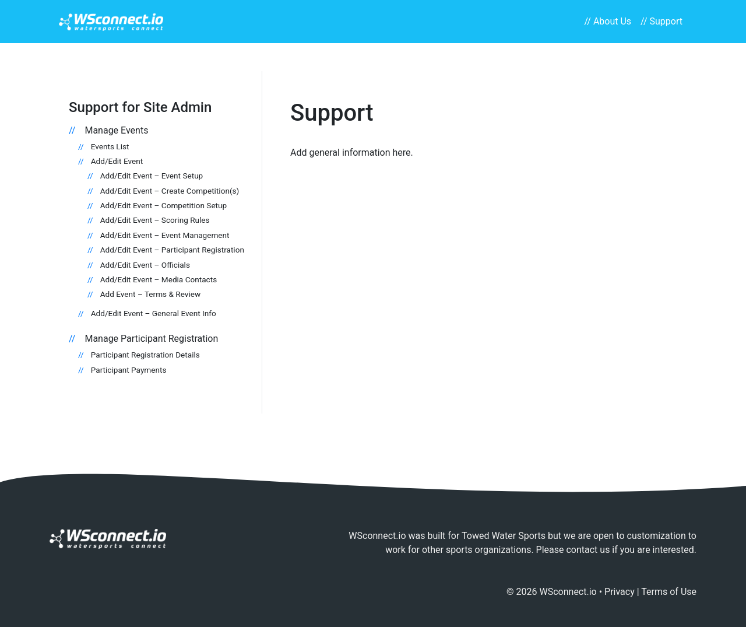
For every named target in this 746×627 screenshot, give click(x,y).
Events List (110, 146)
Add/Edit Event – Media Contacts (158, 279)
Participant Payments (129, 369)
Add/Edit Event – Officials (145, 264)
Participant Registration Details (145, 354)
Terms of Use (668, 591)
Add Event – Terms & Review (150, 294)
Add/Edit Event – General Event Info (153, 313)
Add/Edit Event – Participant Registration (172, 249)
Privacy (619, 591)
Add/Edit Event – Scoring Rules (155, 220)
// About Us (607, 21)
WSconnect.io (568, 591)
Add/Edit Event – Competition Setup (163, 205)
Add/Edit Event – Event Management (165, 235)
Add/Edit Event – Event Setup (151, 175)
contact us (588, 549)
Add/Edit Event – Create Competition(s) (170, 190)
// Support (661, 21)
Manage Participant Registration (151, 338)
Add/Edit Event (117, 161)
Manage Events (116, 130)
